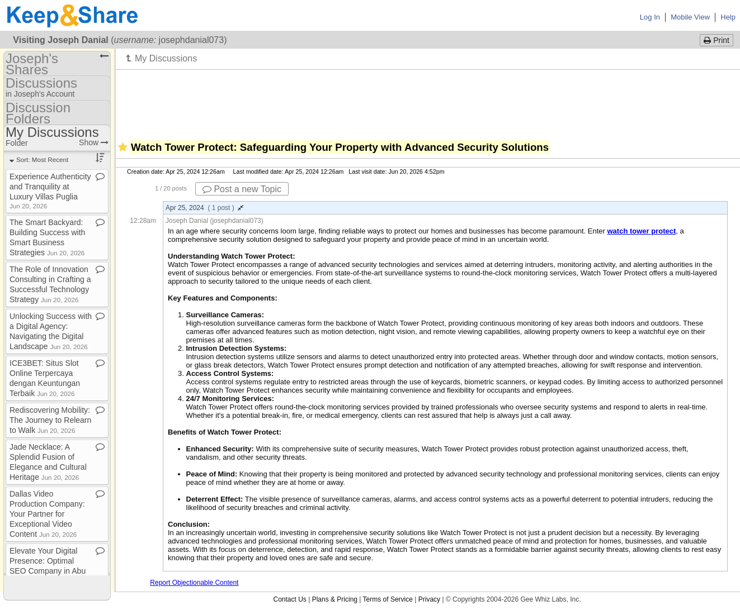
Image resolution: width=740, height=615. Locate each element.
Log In (650, 17)
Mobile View (690, 17)
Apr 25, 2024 (204, 208)
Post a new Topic (241, 189)
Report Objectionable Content (194, 583)
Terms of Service (388, 599)
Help (728, 17)
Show (94, 142)
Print (716, 40)
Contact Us (289, 599)
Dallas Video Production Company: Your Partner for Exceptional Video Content (47, 513)
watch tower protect (641, 231)
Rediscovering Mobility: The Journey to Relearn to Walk (50, 420)
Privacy (429, 599)
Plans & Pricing (334, 599)
